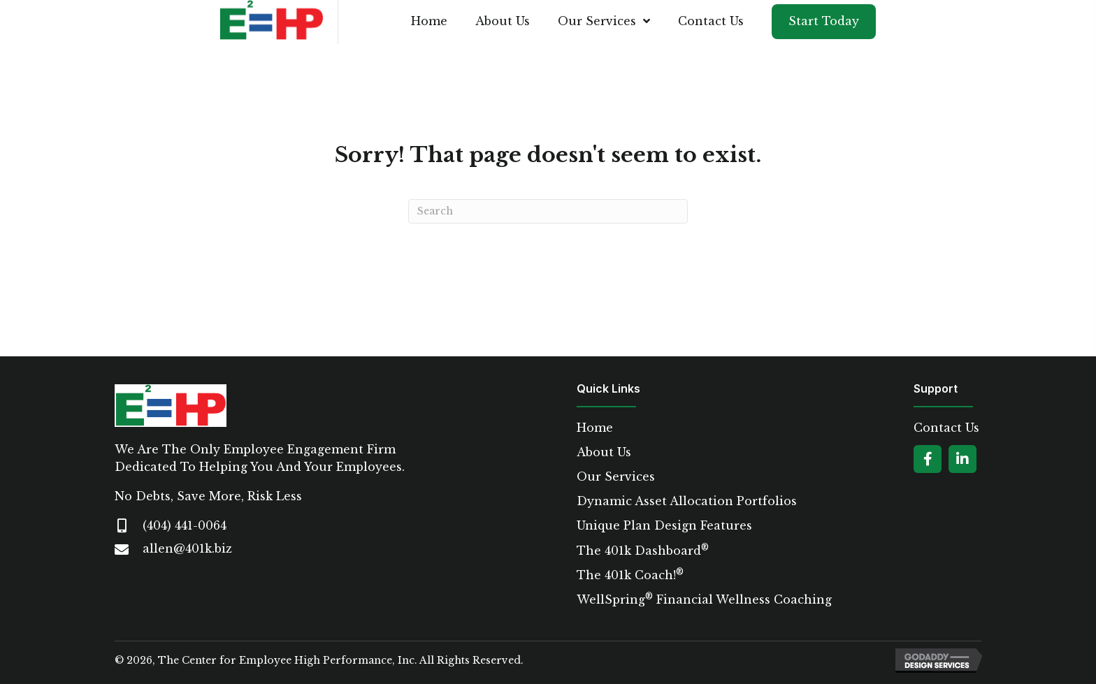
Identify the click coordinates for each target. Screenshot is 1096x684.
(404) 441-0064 (184, 525)
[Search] (548, 211)
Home (595, 428)
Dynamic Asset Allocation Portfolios (687, 501)
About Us (604, 452)
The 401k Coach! (630, 575)
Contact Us (946, 428)
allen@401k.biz (187, 548)
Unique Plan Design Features (664, 525)
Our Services (616, 476)
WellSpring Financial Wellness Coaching (704, 599)
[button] (928, 459)
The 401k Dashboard (643, 551)
